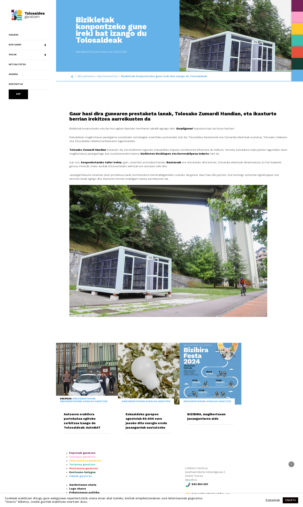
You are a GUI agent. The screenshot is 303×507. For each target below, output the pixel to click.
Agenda (13, 74)
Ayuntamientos (107, 76)
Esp (18, 94)
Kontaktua (16, 84)
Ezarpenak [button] (273, 500)
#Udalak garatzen (80, 52)
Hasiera (13, 35)
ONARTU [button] (290, 500)
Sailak (28, 55)
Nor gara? (28, 45)
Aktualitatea (17, 65)
